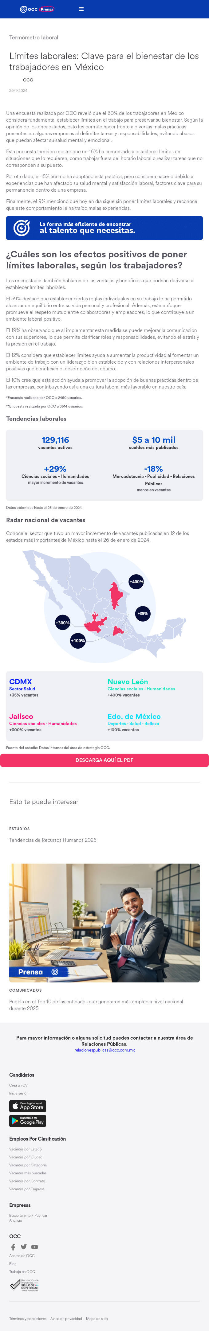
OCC (28, 80)
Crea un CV (18, 1085)
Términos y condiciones (27, 1318)
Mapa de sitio (97, 1318)
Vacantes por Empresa (27, 1189)
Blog (13, 1264)
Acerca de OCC (22, 1256)
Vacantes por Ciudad (25, 1157)
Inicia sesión (18, 1093)
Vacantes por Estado (25, 1149)
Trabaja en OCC (22, 1272)
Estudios (19, 829)
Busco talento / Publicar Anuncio (28, 1218)
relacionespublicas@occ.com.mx (104, 1050)
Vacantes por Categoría (28, 1165)
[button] (81, 9)
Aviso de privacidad (66, 1318)
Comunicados (25, 990)
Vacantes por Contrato (27, 1181)
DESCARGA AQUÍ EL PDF (104, 760)
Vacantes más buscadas (27, 1173)
